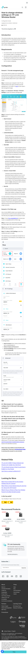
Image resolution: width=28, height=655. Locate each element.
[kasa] (22, 617)
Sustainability (4, 592)
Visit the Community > (12, 554)
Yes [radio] (5, 502)
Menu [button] (26, 6)
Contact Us (3, 590)
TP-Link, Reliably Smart (4, 7)
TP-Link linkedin (16, 576)
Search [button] (22, 6)
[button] (15, 29)
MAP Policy (3, 609)
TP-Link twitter (20, 576)
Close (27, 2)
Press (15, 584)
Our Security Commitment (6, 601)
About (3, 584)
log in (17, 86)
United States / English (8, 631)
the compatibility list (13, 218)
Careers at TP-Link (5, 597)
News (15, 587)
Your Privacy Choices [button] (5, 595)
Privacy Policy (4, 594)
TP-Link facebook (3, 576)
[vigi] (22, 626)
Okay (14, 652)
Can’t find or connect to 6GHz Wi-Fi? (11, 471)
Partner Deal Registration (6, 607)
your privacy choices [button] (5, 648)
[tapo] (13, 622)
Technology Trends (17, 606)
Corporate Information (5, 588)
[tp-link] (13, 617)
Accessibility (4, 599)
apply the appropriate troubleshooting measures (12, 442)
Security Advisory (17, 590)
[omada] (22, 622)
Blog (14, 588)
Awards (15, 594)
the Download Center (20, 449)
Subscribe (24, 567)
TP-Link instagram (7, 576)
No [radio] (11, 502)
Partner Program (4, 606)
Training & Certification (17, 607)
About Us (3, 587)
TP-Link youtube (12, 576)
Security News (16, 592)
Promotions (4, 612)
